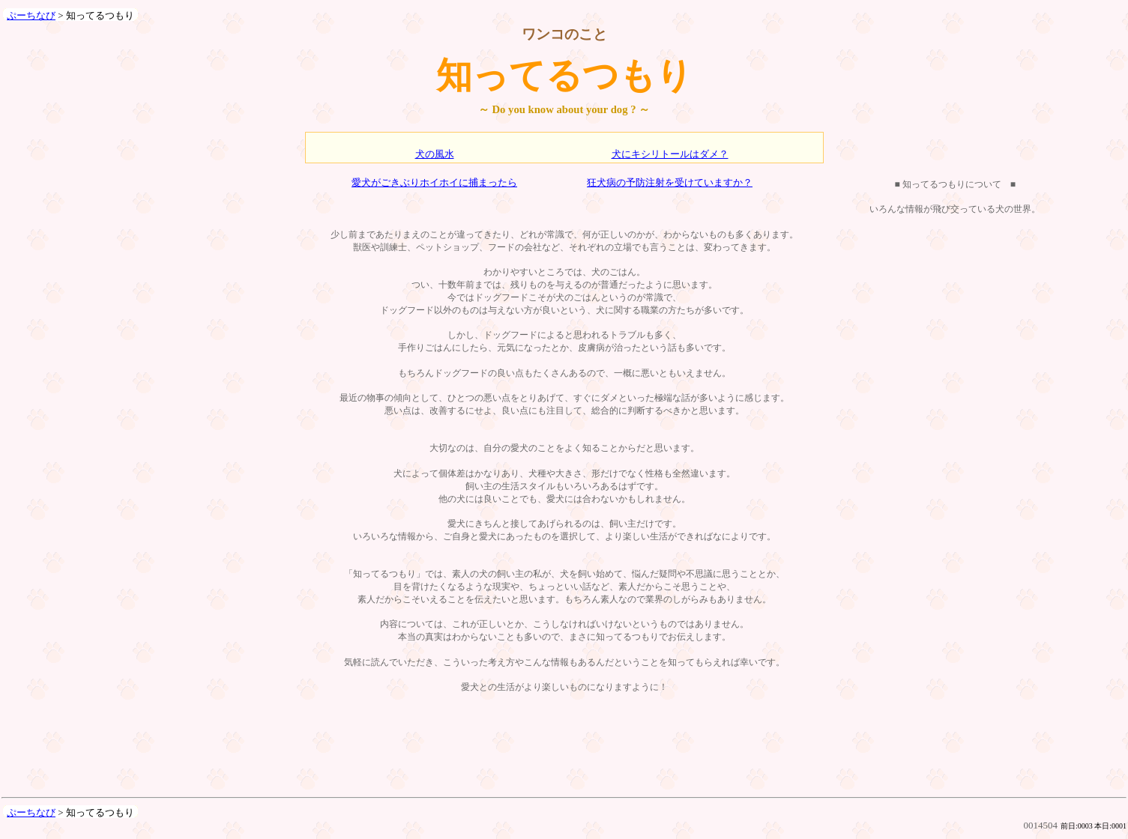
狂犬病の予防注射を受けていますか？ (669, 182)
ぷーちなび (31, 15)
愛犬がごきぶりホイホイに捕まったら (434, 182)
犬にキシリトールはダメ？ (670, 154)
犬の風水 (434, 154)
